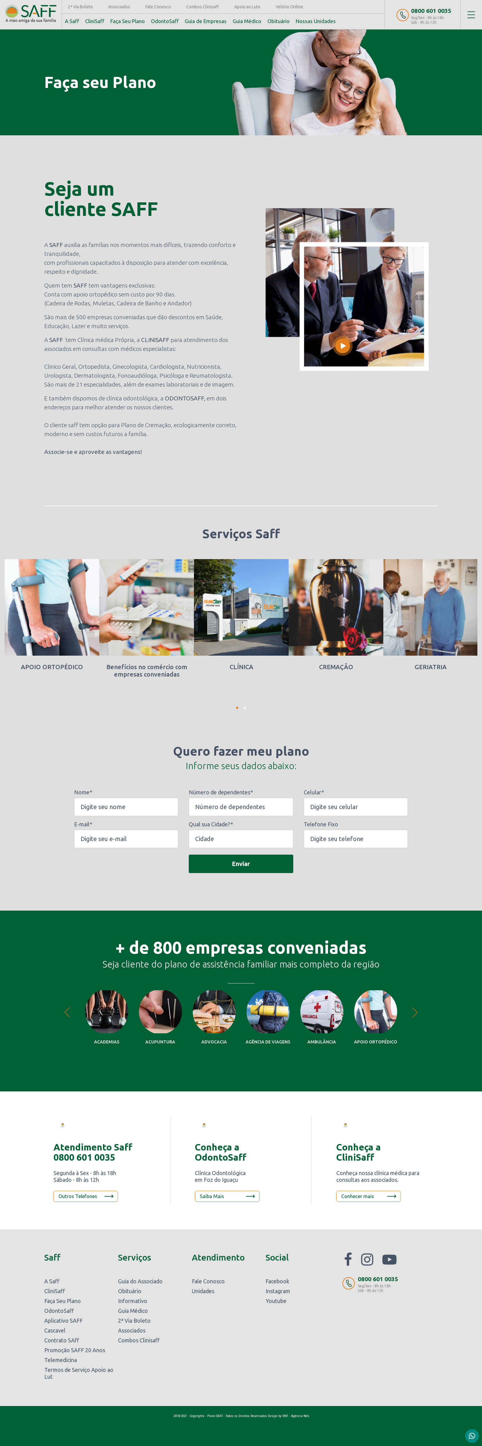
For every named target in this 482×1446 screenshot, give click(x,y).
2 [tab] (245, 708)
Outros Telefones (77, 1196)
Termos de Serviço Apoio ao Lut (78, 1373)
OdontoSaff (165, 21)
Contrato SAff (61, 1340)
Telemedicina (60, 1360)
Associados (120, 6)
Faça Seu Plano (128, 21)
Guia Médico (247, 21)
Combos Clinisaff (203, 6)
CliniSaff (95, 21)
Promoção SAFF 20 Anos (74, 1350)
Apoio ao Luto (248, 6)
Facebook (277, 1281)
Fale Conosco (159, 6)
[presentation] (121, 865)
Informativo (132, 1301)
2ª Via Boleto (81, 6)
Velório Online (290, 6)
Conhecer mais (357, 1196)
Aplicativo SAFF (63, 1320)
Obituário (279, 21)
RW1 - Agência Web (295, 1416)
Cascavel (54, 1330)
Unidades (203, 1291)
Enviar (241, 863)
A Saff (72, 21)
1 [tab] (237, 708)
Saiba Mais (212, 1196)
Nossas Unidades (316, 21)
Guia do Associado (140, 1281)
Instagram (278, 1291)
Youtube (276, 1301)
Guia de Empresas (206, 21)
